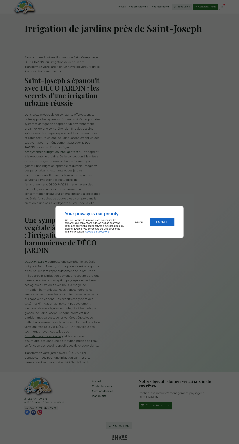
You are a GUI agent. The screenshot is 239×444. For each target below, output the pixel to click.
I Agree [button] (162, 222)
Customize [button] (139, 222)
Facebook (101, 231)
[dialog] (119, 222)
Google (89, 231)
